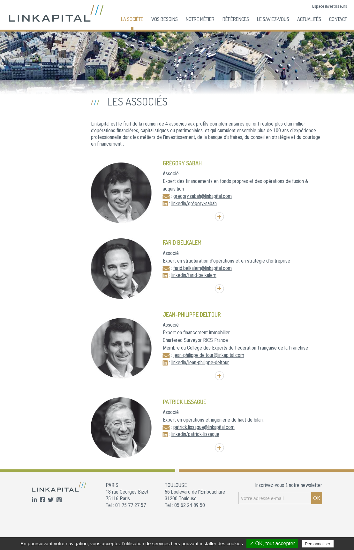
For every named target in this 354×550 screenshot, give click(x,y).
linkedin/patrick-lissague (195, 434)
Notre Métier (200, 19)
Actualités (309, 19)
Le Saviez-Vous (273, 19)
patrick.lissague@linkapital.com (204, 427)
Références (235, 19)
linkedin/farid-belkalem (193, 275)
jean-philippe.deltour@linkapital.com (208, 355)
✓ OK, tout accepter (272, 543)
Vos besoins (164, 19)
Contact (338, 19)
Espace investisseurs (329, 6)
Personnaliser (317, 543)
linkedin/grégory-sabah (194, 203)
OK (316, 498)
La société (132, 19)
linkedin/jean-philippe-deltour (200, 362)
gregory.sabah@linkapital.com (202, 196)
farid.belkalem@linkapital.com (202, 268)
